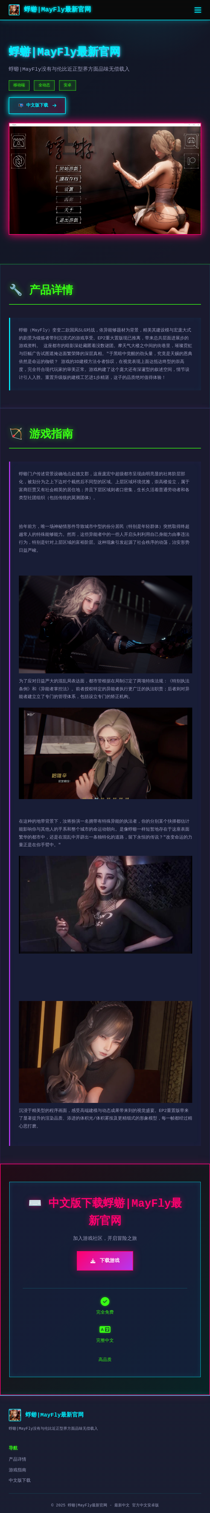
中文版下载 (20, 1480)
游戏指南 (17, 1470)
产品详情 (17, 1459)
